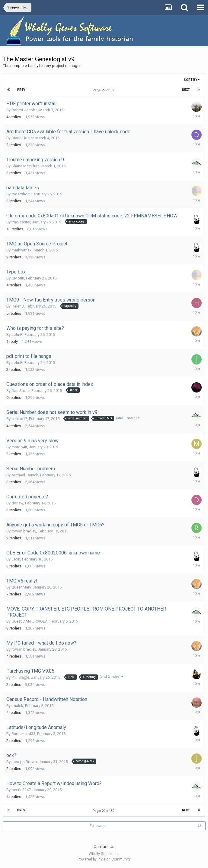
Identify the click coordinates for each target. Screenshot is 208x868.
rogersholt (20, 194)
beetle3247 (21, 790)
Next (186, 89)
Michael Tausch (24, 475)
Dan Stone (20, 390)
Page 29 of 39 (104, 90)
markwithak (21, 250)
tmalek (17, 705)
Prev (21, 89)
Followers (98, 826)
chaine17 (19, 418)
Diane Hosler (22, 138)
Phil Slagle (20, 677)
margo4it (19, 447)
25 (199, 826)
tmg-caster (20, 222)
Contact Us (104, 846)
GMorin (17, 278)
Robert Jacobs (24, 110)
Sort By (192, 79)
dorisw (17, 503)
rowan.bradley (23, 531)
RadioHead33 (23, 733)
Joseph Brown (24, 761)
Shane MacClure (25, 166)
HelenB (17, 306)
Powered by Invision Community (104, 859)
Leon (15, 559)
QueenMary (21, 587)
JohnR (17, 334)
